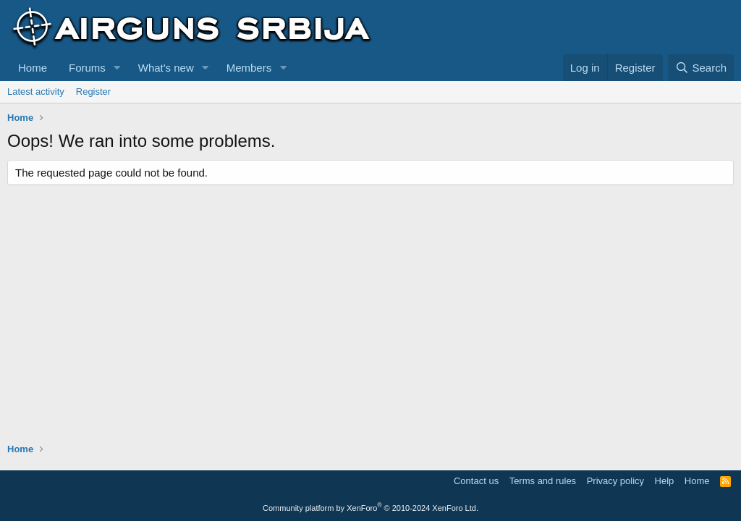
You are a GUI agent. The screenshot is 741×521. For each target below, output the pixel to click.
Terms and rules (542, 480)
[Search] (701, 67)
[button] (117, 67)
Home (32, 68)
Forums (87, 68)
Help (664, 480)
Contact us (476, 480)
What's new (166, 68)
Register (93, 91)
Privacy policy (615, 480)
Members (249, 68)
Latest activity (35, 91)
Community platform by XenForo (370, 508)
